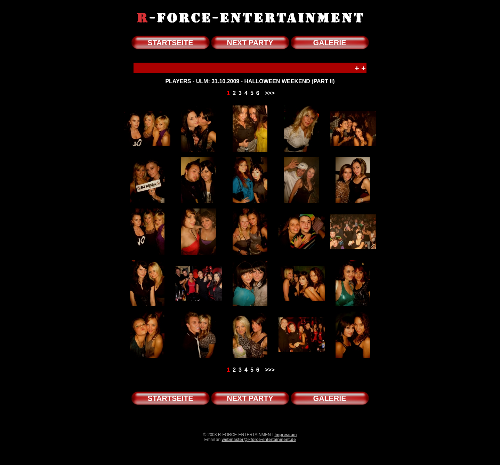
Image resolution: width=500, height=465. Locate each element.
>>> (270, 93)
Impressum (285, 434)
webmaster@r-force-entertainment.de (258, 439)
